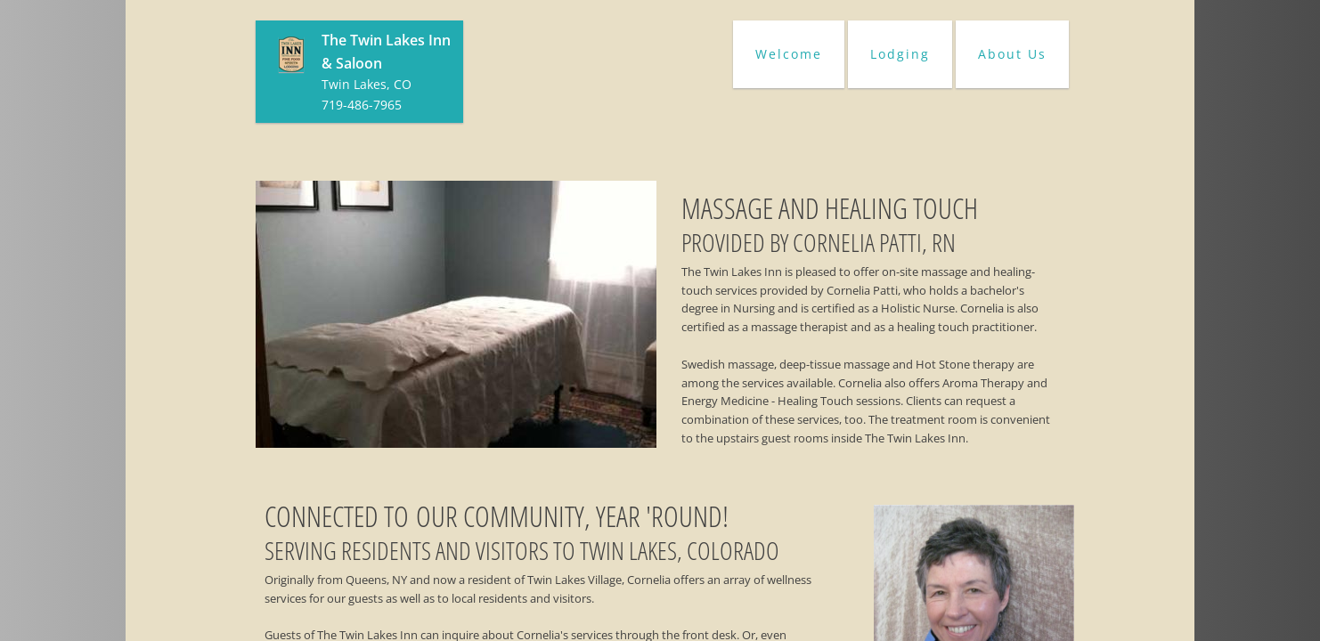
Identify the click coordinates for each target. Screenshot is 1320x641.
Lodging (900, 53)
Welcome (788, 53)
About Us (1012, 53)
